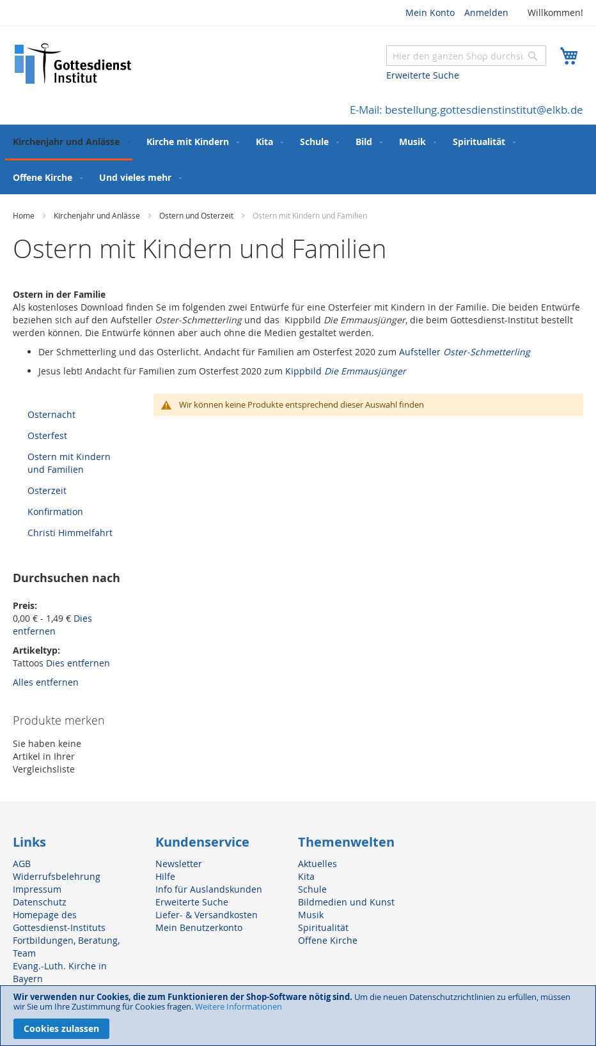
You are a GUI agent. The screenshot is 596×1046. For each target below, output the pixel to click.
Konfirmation (55, 511)
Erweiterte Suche (422, 75)
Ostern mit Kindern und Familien (69, 462)
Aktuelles (317, 864)
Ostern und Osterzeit (197, 215)
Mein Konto (430, 12)
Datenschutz (40, 902)
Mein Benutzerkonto (198, 927)
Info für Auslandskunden (208, 889)
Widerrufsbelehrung (56, 876)
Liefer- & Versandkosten (206, 915)
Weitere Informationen (238, 1006)
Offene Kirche (327, 940)
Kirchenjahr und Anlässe (98, 215)
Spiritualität (323, 927)
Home (24, 215)
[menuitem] (68, 142)
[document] (298, 1015)
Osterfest (47, 435)
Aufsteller (464, 352)
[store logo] (73, 63)
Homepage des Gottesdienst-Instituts (59, 921)
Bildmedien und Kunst (346, 902)
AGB (22, 864)
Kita (306, 876)
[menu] (298, 159)
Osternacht (51, 414)
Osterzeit (47, 490)
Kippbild (347, 371)
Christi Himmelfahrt (70, 533)
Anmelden (486, 12)
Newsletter (178, 864)
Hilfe (165, 876)
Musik (311, 915)
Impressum (37, 889)
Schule (312, 889)
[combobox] (466, 55)
